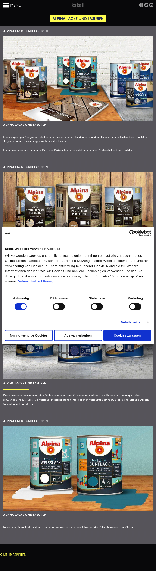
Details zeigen (131, 322)
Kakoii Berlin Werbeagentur (78, 7)
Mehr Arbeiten (14, 555)
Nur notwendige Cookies (29, 335)
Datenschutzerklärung (35, 281)
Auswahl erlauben (78, 335)
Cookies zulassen (127, 335)
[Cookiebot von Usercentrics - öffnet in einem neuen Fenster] (132, 233)
